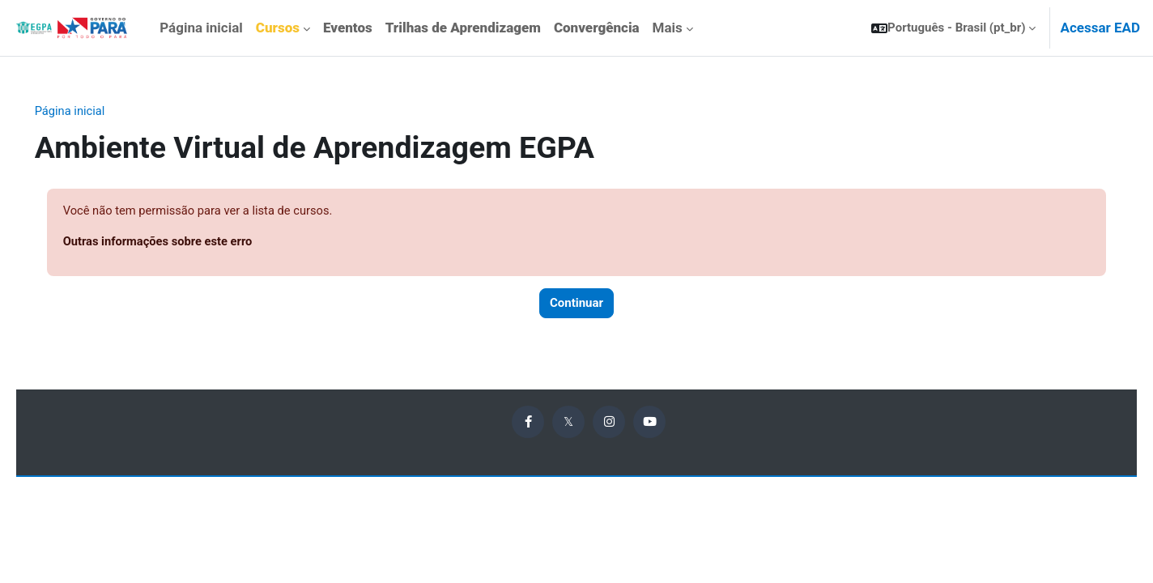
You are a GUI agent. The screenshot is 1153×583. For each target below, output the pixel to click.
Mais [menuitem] (668, 27)
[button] (953, 28)
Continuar (576, 304)
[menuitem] (283, 28)
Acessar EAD (1100, 27)
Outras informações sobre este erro (182, 242)
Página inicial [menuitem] (201, 27)
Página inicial (93, 111)
